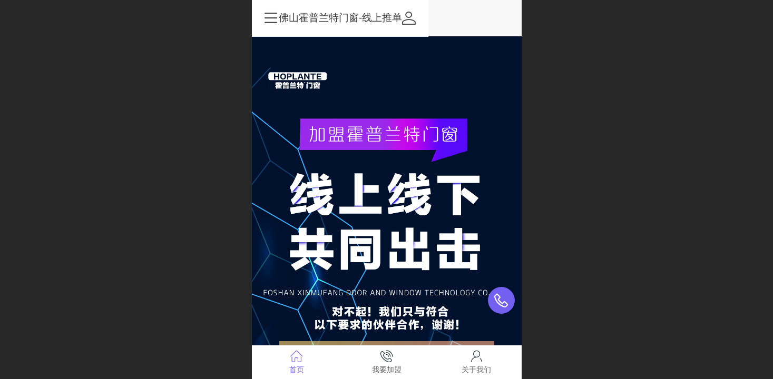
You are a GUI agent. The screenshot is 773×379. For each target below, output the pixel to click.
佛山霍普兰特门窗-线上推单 (386, 17)
